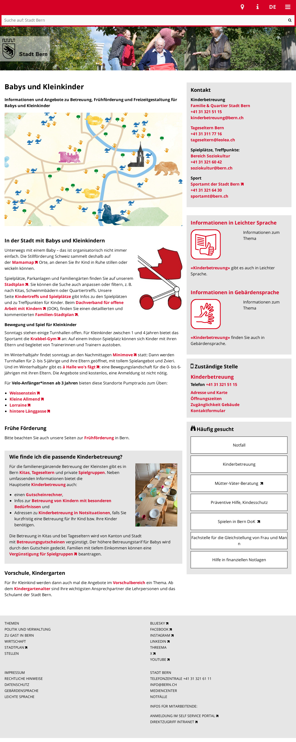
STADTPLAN (14, 647)
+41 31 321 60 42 (206, 162)
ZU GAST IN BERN (19, 635)
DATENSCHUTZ (17, 684)
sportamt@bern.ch (209, 196)
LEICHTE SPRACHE (19, 696)
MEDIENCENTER (163, 690)
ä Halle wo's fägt (79, 367)
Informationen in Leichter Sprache (234, 222)
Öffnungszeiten (206, 398)
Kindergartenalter (32, 588)
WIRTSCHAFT (15, 641)
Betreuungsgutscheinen (41, 542)
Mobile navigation (287, 7)
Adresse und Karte (209, 392)
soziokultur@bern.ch (212, 168)
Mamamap (23, 262)
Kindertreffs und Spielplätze (43, 296)
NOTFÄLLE (158, 696)
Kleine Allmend (25, 399)
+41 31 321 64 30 (206, 190)
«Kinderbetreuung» (210, 268)
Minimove (123, 355)
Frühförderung (99, 438)
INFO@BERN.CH (163, 684)
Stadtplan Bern (242, 7)
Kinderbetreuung (48, 484)
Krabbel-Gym (43, 338)
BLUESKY (157, 623)
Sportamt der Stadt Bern (215, 184)
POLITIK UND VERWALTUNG (28, 629)
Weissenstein (23, 393)
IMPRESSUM (15, 672)
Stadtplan (14, 284)
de (272, 6)
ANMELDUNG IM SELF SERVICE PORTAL (182, 715)
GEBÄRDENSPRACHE (21, 690)
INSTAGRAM (160, 635)
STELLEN (12, 653)
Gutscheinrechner (44, 494)
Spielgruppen (91, 472)
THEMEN (12, 623)
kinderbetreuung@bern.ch (217, 117)
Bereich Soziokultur (211, 156)
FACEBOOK (159, 629)
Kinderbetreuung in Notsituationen (74, 512)
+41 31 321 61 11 (197, 678)
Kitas (24, 472)
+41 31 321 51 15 (206, 111)
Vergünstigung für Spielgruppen (41, 554)
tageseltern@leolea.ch (213, 140)
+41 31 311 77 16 (206, 134)
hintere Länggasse (28, 411)
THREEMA (158, 647)
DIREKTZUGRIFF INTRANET (172, 721)
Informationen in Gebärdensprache (235, 292)
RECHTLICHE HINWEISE (24, 678)
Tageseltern (43, 472)
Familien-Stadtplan (54, 314)
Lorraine (18, 405)
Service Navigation (257, 7)
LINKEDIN (158, 641)
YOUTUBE (158, 659)
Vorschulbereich (129, 582)
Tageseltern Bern (207, 127)
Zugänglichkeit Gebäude (215, 404)
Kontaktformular (208, 410)
